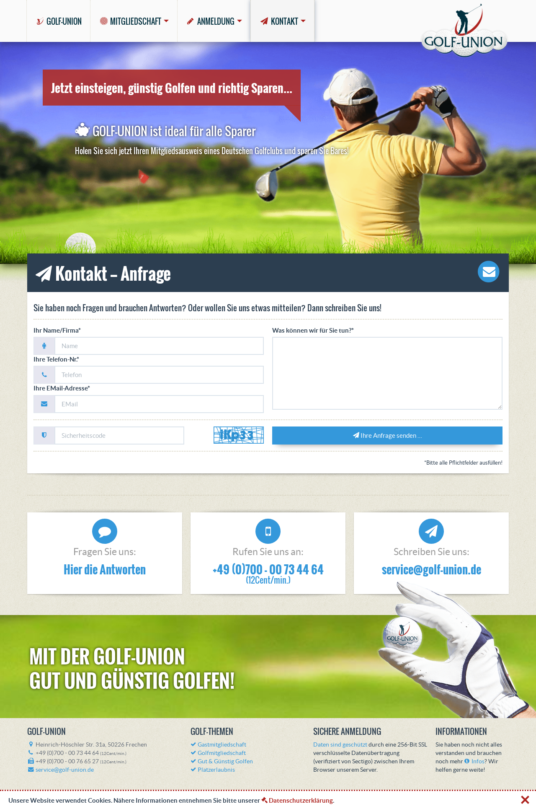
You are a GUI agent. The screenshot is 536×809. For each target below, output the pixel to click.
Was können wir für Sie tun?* (313, 330)
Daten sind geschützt (340, 745)
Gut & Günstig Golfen (222, 761)
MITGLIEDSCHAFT (130, 21)
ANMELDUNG (210, 21)
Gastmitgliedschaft (218, 745)
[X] (525, 797)
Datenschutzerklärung (297, 800)
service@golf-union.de (431, 569)
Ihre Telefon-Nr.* (56, 359)
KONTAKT (278, 21)
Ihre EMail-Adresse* (62, 388)
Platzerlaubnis (213, 770)
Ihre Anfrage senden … (387, 435)
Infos (474, 761)
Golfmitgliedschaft (218, 753)
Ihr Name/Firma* (57, 330)
